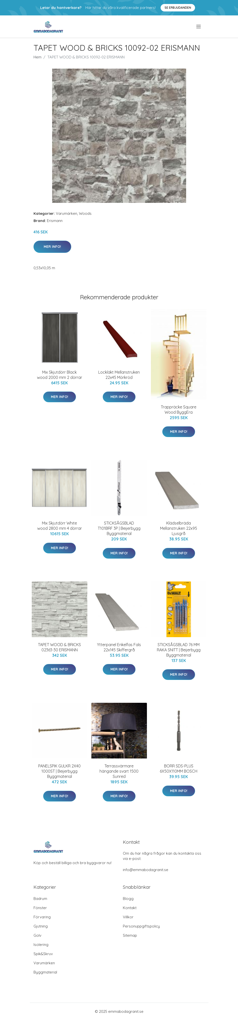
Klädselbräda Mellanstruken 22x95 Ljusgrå (178, 528)
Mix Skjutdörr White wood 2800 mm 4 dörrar (59, 526)
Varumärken (66, 213)
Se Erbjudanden (178, 7)
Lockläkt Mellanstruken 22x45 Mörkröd (119, 375)
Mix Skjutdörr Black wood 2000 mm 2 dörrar (59, 375)
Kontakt (129, 907)
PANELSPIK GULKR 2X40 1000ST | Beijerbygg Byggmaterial (59, 771)
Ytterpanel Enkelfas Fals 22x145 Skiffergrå (119, 647)
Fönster (40, 907)
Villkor (128, 917)
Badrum (40, 898)
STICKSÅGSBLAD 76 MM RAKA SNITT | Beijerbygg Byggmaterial (179, 650)
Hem (37, 57)
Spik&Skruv (43, 953)
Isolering (41, 944)
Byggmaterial (45, 972)
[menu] (199, 26)
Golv (37, 935)
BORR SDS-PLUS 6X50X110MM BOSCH (178, 768)
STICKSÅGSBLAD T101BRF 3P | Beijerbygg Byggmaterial (119, 528)
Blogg (128, 898)
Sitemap (130, 935)
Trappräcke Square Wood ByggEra (178, 409)
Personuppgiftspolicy (141, 926)
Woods (85, 213)
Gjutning (41, 926)
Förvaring (42, 917)
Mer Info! (52, 246)
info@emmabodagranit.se (145, 869)
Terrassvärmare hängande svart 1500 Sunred (119, 771)
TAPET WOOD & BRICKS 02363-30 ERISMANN (59, 647)
